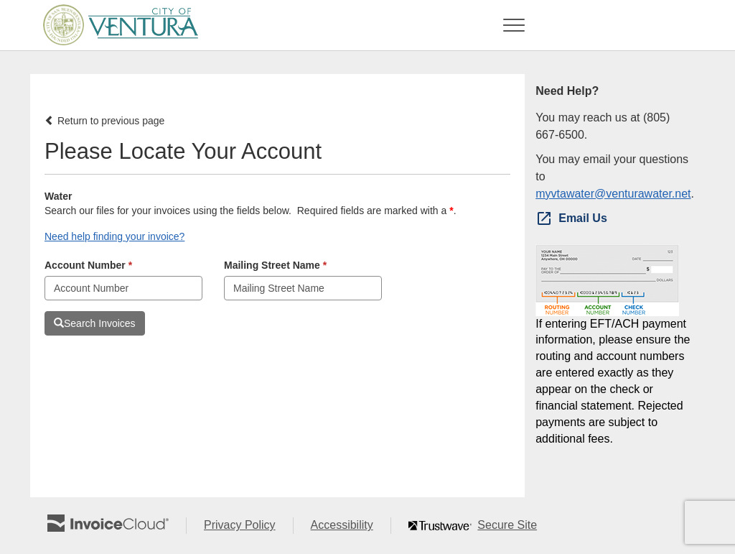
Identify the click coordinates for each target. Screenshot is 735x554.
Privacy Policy (248, 525)
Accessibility (350, 525)
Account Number (88, 265)
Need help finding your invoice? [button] (114, 236)
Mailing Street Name (275, 265)
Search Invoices (95, 323)
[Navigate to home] (116, 25)
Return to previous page (104, 120)
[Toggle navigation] (514, 25)
